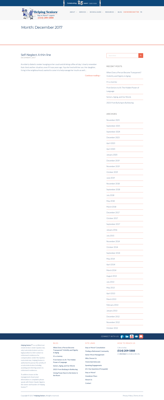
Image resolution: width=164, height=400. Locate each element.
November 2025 (113, 121)
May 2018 (110, 201)
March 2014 (111, 271)
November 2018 (113, 184)
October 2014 (112, 248)
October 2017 (112, 219)
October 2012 (112, 328)
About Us (88, 380)
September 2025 (113, 126)
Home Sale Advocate (92, 362)
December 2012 (113, 317)
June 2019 (110, 178)
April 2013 (110, 294)
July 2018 (110, 196)
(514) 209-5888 (46, 17)
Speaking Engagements (93, 366)
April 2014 (110, 265)
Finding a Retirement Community (97, 352)
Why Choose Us (91, 359)
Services (82, 12)
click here (122, 354)
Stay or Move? (90, 373)
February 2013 (112, 305)
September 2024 (113, 132)
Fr (141, 12)
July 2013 (110, 282)
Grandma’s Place (91, 377)
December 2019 (113, 161)
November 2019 (113, 167)
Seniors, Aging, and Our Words (118, 97)
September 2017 (113, 224)
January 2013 (111, 311)
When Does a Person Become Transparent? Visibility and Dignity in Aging (65, 350)
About (72, 12)
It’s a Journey (111, 82)
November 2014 (113, 242)
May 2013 (110, 288)
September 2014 (113, 253)
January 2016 (111, 230)
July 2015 (110, 236)
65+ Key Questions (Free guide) (96, 369)
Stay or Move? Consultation (95, 348)
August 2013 (111, 276)
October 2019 (112, 173)
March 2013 (111, 300)
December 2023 (113, 138)
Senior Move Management (94, 355)
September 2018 (113, 190)
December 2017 (113, 213)
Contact (88, 384)
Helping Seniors (39, 396)
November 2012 (113, 323)
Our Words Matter (131, 12)
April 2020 (110, 149)
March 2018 (111, 207)
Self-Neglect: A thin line (36, 55)
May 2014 (110, 259)
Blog (120, 12)
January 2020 (111, 155)
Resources (109, 12)
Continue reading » (92, 75)
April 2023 (110, 144)
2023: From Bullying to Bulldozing (120, 103)
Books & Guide (95, 12)
